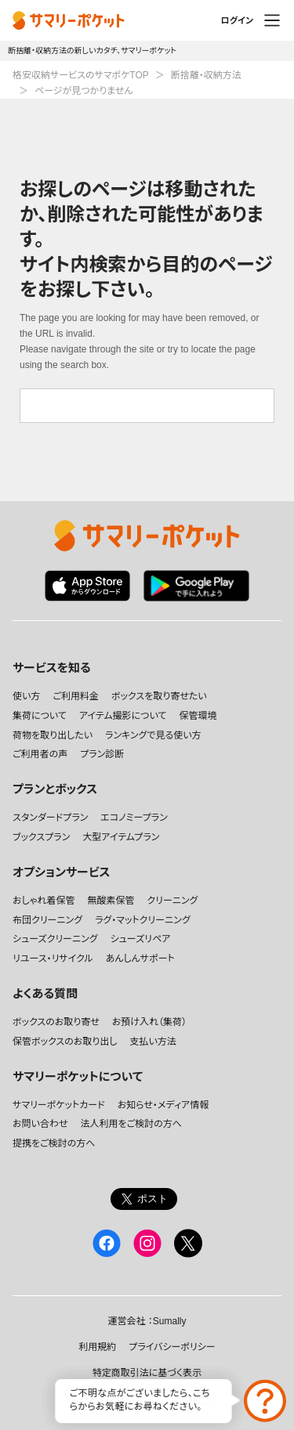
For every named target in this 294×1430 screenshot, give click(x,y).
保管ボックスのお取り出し (65, 1041)
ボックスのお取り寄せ (56, 1022)
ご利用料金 (76, 696)
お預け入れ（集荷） (149, 1022)
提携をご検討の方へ (54, 1143)
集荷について (40, 715)
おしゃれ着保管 (43, 900)
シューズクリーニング (55, 938)
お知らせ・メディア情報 (163, 1105)
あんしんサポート (140, 958)
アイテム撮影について (123, 715)
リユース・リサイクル (53, 958)
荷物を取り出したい (53, 735)
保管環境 (197, 715)
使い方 (26, 696)
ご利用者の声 (40, 754)
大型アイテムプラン (120, 837)
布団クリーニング (47, 920)
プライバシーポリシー (172, 1347)
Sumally (170, 1321)
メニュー (272, 20)
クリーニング (172, 900)
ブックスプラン (41, 837)
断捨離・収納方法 (206, 75)
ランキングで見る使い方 (153, 735)
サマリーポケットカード (59, 1105)
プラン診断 (102, 754)
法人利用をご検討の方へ (130, 1123)
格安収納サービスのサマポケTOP (81, 75)
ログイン (236, 20)
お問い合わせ (40, 1123)
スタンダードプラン (50, 817)
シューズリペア (141, 938)
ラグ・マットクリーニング (143, 920)
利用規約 (97, 1347)
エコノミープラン (133, 817)
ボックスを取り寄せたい (159, 696)
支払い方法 (152, 1041)
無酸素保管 (110, 900)
